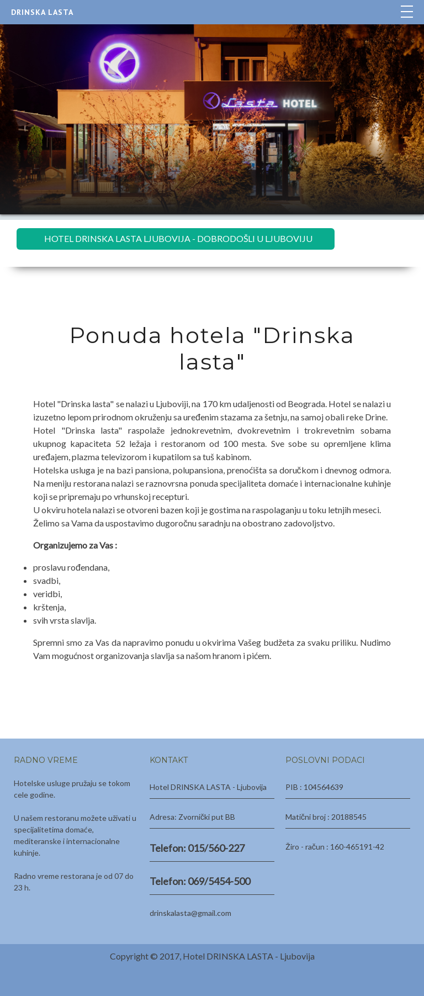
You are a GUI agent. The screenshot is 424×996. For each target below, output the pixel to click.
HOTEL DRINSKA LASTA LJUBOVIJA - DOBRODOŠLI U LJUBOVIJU (178, 238)
